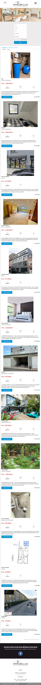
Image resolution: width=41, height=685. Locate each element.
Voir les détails (7, 97)
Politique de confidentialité (13, 683)
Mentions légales (4, 683)
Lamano (31, 683)
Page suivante (36, 639)
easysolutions (37, 683)
